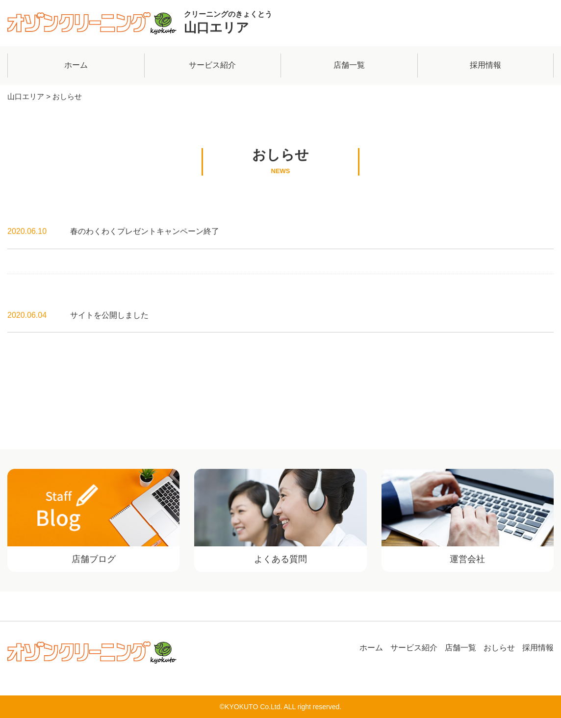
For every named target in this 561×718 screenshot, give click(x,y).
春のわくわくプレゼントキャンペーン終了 (144, 231)
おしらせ (499, 647)
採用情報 (485, 65)
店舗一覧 (349, 65)
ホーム (76, 65)
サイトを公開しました (109, 315)
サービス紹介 (212, 65)
